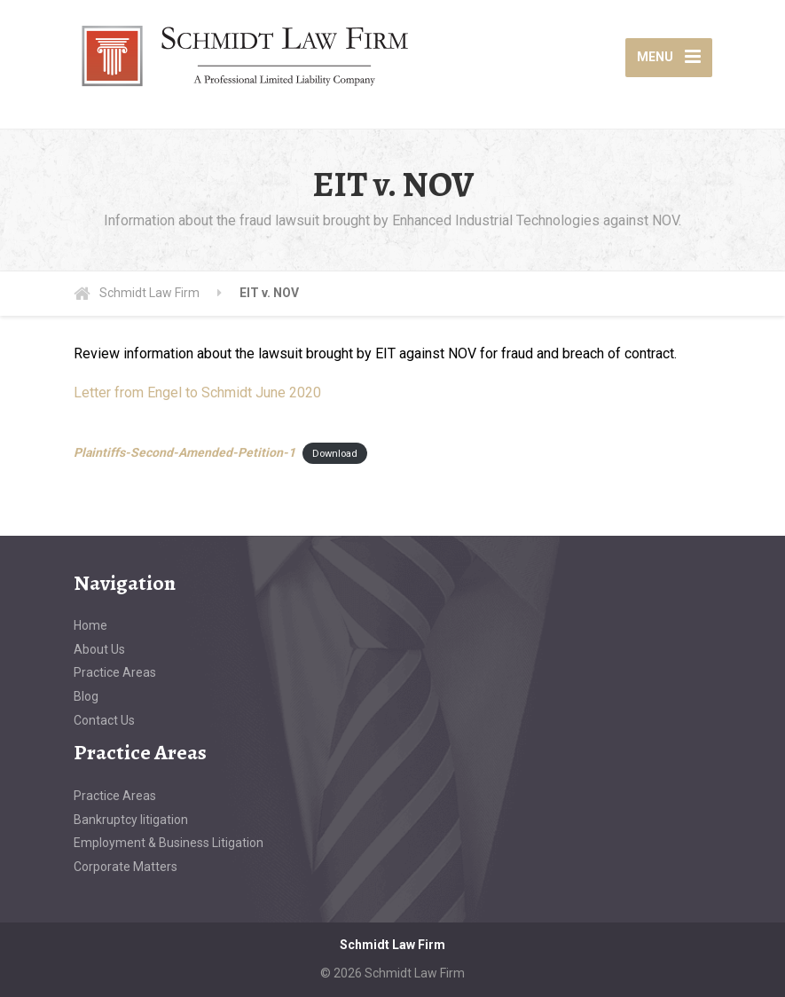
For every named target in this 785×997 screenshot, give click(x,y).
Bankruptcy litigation (131, 820)
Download (334, 453)
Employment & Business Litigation (168, 843)
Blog (86, 696)
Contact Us (104, 720)
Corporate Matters (125, 867)
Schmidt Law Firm (392, 945)
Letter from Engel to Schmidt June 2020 (197, 392)
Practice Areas (115, 672)
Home (90, 625)
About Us (99, 649)
